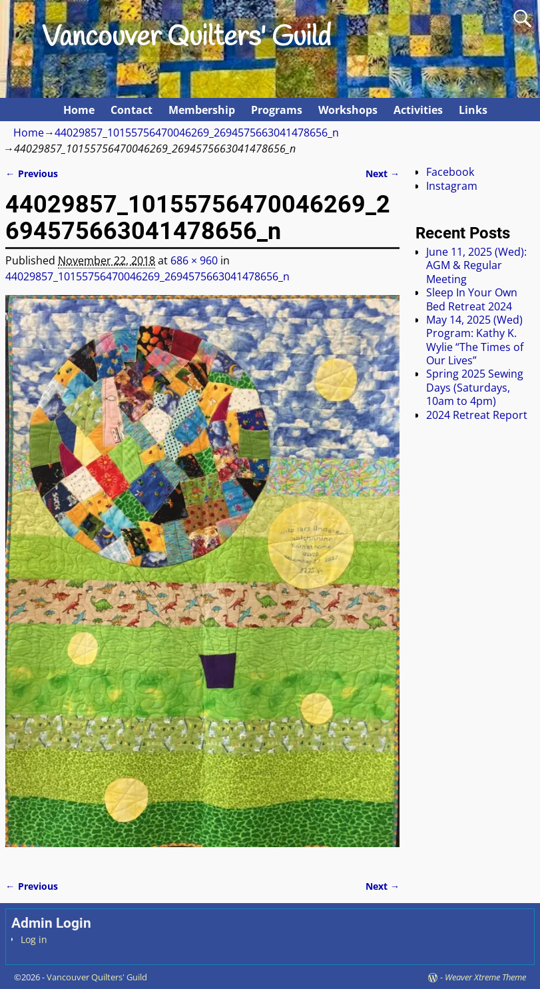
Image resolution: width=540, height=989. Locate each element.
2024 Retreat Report (476, 415)
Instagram (451, 185)
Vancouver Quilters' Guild (186, 38)
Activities (418, 110)
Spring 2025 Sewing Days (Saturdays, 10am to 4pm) (474, 387)
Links (473, 110)
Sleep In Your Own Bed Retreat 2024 (471, 299)
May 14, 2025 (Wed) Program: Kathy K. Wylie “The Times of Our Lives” (474, 340)
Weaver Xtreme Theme (485, 977)
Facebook (450, 172)
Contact (131, 110)
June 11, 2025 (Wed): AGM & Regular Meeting (476, 265)
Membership (201, 110)
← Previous (31, 173)
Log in (34, 939)
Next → (383, 173)
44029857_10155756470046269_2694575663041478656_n (197, 132)
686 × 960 (194, 260)
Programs (276, 110)
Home (79, 110)
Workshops (348, 110)
